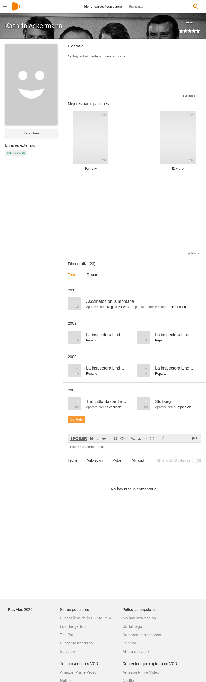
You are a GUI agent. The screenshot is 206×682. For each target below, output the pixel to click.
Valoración (95, 460)
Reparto (94, 274)
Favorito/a (31, 133)
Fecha (72, 460)
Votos (117, 460)
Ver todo (76, 419)
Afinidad (138, 460)
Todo (72, 274)
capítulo (136, 307)
